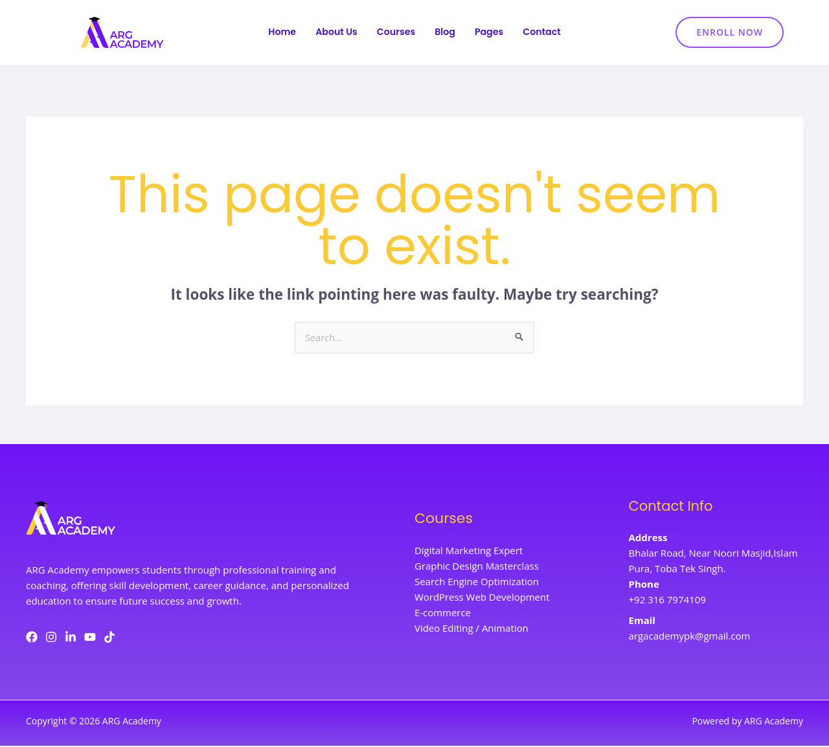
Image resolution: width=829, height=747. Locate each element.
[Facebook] (32, 637)
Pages (492, 32)
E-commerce (442, 614)
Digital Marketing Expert (468, 552)
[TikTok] (109, 637)
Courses (395, 32)
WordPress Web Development (482, 598)
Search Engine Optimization (476, 583)
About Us (334, 32)
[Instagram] (51, 637)
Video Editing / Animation (471, 629)
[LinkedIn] (70, 637)
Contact (547, 32)
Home (277, 32)
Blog (446, 32)
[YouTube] (90, 637)
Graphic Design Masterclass (476, 567)
